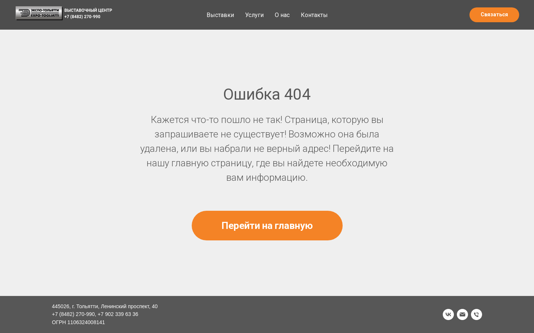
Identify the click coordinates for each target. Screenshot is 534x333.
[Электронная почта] (462, 314)
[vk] (448, 314)
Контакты (314, 15)
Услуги (254, 15)
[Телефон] (476, 314)
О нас (282, 15)
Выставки (220, 15)
